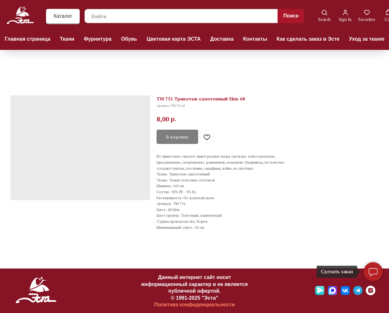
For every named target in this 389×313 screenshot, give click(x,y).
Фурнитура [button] (97, 39)
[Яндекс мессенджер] (320, 293)
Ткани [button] (67, 39)
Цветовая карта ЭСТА (174, 39)
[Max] (332, 293)
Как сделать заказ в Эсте (308, 39)
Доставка (222, 39)
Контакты (255, 39)
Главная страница (27, 39)
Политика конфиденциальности (194, 304)
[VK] (345, 293)
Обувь (129, 39)
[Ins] (370, 293)
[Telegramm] (358, 293)
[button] (324, 15)
